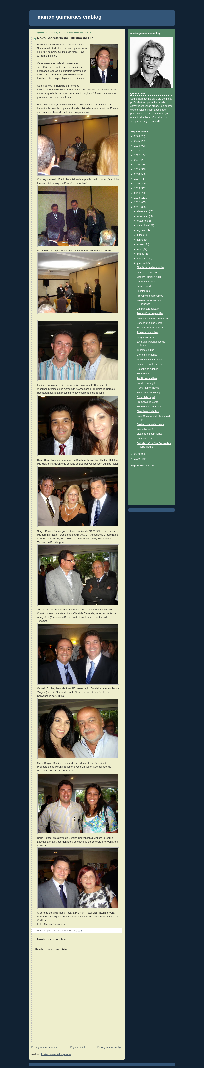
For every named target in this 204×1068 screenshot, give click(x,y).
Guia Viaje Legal (146, 397)
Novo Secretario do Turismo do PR (65, 38)
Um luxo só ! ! (144, 438)
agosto (141, 230)
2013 (137, 197)
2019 (137, 169)
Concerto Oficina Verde (149, 323)
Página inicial (77, 1047)
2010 (137, 454)
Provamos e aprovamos (150, 295)
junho (140, 239)
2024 (137, 145)
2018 (137, 174)
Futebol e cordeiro (147, 272)
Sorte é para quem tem (149, 406)
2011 (137, 207)
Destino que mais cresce (150, 424)
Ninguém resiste (146, 337)
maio (140, 244)
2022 (137, 155)
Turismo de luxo (145, 350)
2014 (137, 193)
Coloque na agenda (147, 369)
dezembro (143, 211)
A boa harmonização (148, 387)
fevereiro (142, 258)
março (141, 253)
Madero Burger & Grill (149, 277)
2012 (137, 202)
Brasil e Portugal (146, 383)
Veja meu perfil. (152, 121)
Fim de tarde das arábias (150, 267)
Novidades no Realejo (149, 392)
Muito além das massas (150, 359)
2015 (137, 188)
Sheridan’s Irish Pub (148, 411)
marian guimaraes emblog (70, 17)
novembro (143, 216)
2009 (137, 458)
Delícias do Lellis (146, 281)
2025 (137, 141)
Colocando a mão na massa (152, 318)
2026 (137, 136)
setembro (142, 225)
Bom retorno (143, 373)
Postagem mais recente (44, 1047)
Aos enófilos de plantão (150, 313)
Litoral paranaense (147, 354)
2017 (137, 178)
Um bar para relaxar (148, 308)
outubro (141, 220)
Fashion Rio (143, 291)
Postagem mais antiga (109, 1047)
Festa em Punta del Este (150, 364)
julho (140, 235)
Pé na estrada (144, 286)
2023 (137, 150)
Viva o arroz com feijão (149, 433)
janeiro (141, 263)
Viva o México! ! (145, 429)
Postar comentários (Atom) (56, 1054)
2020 (137, 164)
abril (140, 249)
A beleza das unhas (147, 332)
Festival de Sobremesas (150, 327)
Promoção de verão (147, 402)
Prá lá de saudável (147, 378)
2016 (137, 183)
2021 (137, 160)
